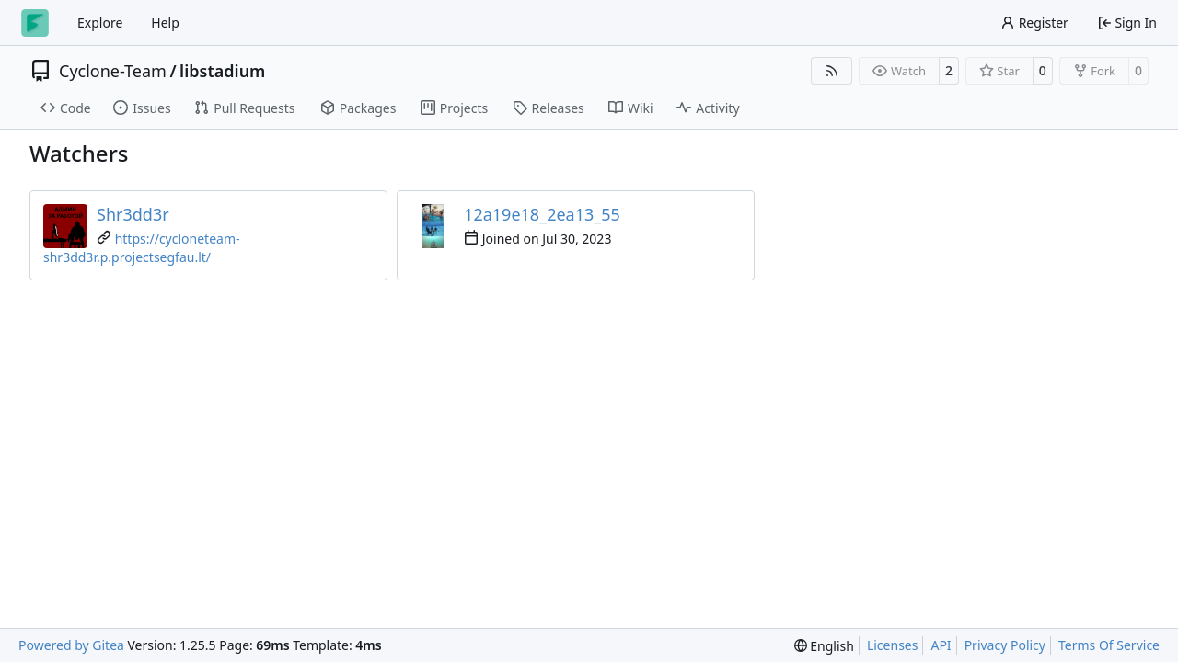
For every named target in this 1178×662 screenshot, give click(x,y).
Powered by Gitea (71, 645)
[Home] (35, 23)
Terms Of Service (1109, 645)
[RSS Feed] (832, 71)
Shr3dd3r (133, 214)
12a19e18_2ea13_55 (542, 214)
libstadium (222, 71)
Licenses (892, 645)
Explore (99, 22)
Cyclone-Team (113, 71)
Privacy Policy (1004, 645)
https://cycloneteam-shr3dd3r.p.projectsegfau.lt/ (141, 248)
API (940, 645)
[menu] (824, 646)
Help (165, 22)
